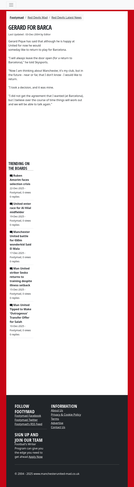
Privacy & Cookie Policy (66, 415)
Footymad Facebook (28, 416)
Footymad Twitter (26, 420)
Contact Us (58, 427)
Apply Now (36, 457)
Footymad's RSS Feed (28, 424)
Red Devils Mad (38, 17)
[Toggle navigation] (11, 4)
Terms (55, 419)
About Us (57, 410)
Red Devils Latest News (66, 17)
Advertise (57, 423)
